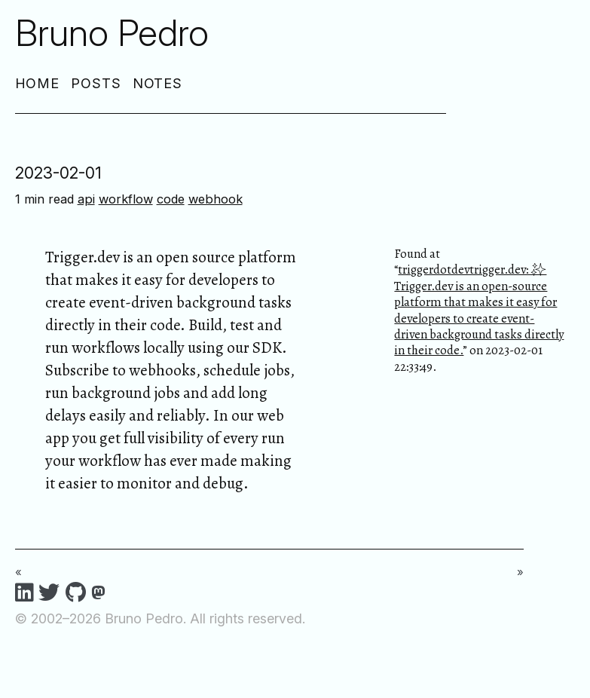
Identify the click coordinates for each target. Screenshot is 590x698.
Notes (158, 83)
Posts (96, 83)
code (171, 199)
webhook (215, 199)
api (86, 199)
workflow (126, 199)
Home (37, 83)
